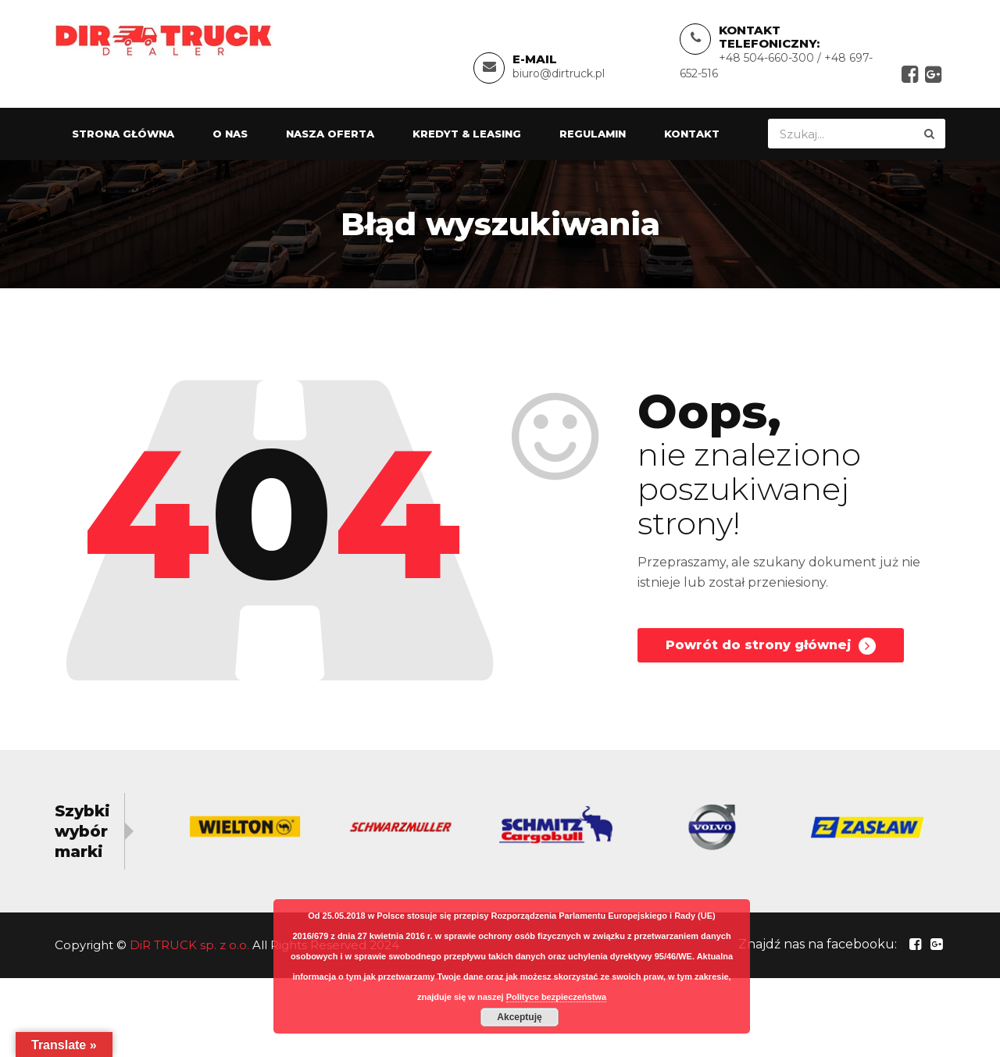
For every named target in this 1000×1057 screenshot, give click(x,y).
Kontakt (692, 133)
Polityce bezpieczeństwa (556, 997)
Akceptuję (519, 1017)
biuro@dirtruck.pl (558, 73)
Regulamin (592, 133)
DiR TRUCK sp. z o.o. (189, 944)
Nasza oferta (330, 133)
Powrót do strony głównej (771, 646)
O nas (230, 133)
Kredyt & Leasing (466, 133)
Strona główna (123, 133)
